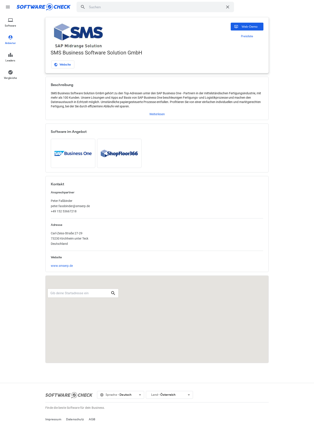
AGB (92, 419)
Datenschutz (75, 419)
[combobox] (156, 7)
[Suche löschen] (228, 7)
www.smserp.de (62, 265)
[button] (83, 7)
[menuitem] (10, 22)
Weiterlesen (157, 114)
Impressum (53, 419)
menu (7, 7)
